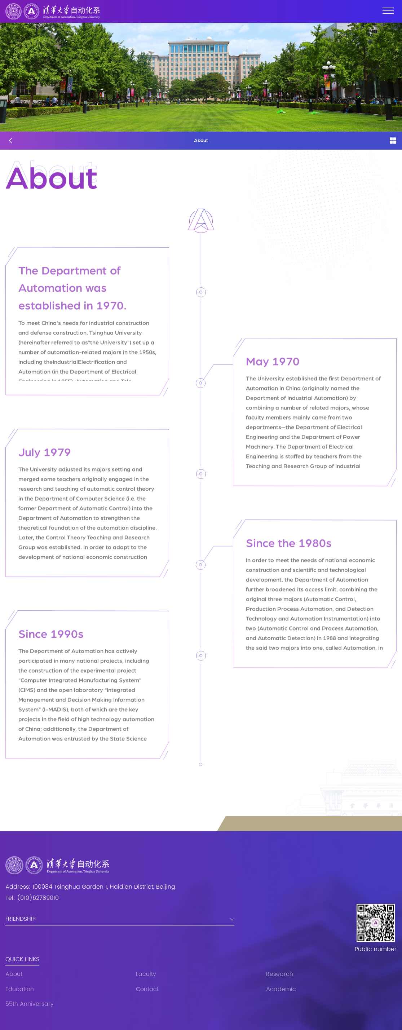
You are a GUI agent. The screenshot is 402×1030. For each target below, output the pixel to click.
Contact (147, 989)
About (13, 974)
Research (279, 974)
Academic (281, 989)
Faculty (146, 974)
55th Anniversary (29, 1004)
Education (19, 989)
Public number (376, 949)
